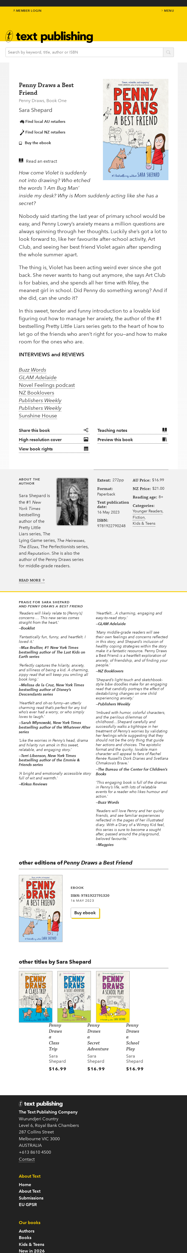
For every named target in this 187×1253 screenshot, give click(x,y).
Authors (101, 1132)
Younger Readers (147, 519)
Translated (104, 1165)
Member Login (27, 11)
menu (167, 11)
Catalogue (104, 1205)
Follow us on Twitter (38, 1198)
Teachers (102, 1192)
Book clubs (105, 1198)
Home (100, 1086)
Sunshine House (38, 408)
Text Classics (106, 1159)
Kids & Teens (144, 531)
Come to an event (36, 1205)
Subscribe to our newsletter (46, 1192)
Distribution (105, 1218)
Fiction (139, 525)
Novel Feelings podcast (47, 378)
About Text (104, 1092)
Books (100, 1139)
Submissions (106, 1099)
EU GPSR (103, 1106)
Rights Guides (107, 1212)
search (172, 53)
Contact (27, 1135)
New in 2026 (107, 1152)
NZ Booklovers (36, 385)
